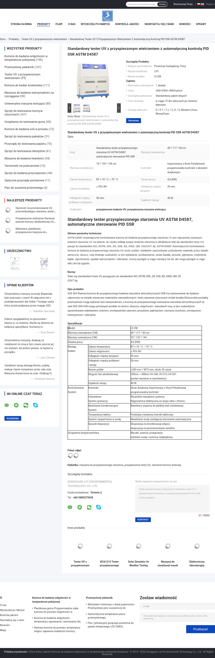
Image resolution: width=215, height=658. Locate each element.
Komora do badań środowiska (23, 85)
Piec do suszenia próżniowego (23, 187)
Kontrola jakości (127, 24)
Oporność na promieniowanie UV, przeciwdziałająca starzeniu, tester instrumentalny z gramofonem (35, 211)
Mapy (3, 630)
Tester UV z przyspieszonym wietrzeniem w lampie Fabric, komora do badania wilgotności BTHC (80, 563)
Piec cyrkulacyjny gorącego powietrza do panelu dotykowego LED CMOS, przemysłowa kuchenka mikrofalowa (111, 625)
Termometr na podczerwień (21, 165)
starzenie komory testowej (166, 465)
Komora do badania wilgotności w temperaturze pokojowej (25, 58)
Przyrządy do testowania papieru (25, 143)
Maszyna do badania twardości (24, 158)
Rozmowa (133, 120)
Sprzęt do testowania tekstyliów (24, 151)
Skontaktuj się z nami (159, 24)
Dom (2, 39)
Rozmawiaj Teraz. (183, 4)
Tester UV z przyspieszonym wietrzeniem (44, 39)
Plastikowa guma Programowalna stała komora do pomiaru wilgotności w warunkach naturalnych (56, 610)
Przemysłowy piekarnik (19, 67)
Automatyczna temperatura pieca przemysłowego (106, 616)
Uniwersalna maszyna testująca (24, 103)
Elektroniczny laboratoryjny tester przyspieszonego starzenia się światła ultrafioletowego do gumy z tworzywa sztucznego (197, 563)
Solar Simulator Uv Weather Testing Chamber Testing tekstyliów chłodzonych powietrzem (138, 563)
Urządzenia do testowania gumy (24, 121)
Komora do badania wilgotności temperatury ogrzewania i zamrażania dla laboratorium (57, 620)
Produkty (43, 24)
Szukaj (162, 4)
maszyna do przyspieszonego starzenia (101, 465)
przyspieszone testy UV (137, 465)
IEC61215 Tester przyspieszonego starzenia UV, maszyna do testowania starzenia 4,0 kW (109, 563)
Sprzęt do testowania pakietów (24, 136)
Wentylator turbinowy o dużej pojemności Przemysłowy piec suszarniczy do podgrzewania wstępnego (111, 606)
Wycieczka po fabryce (95, 24)
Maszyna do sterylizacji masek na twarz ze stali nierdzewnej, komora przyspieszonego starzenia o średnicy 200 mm (168, 563)
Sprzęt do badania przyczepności (25, 173)
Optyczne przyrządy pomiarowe (24, 180)
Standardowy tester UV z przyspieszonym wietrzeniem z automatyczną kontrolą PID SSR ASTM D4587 (93, 120)
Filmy (59, 24)
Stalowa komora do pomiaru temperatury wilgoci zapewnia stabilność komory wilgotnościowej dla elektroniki (57, 630)
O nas (71, 24)
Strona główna (21, 24)
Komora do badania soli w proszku (26, 129)
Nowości (185, 24)
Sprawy (201, 24)
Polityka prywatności (15, 651)
